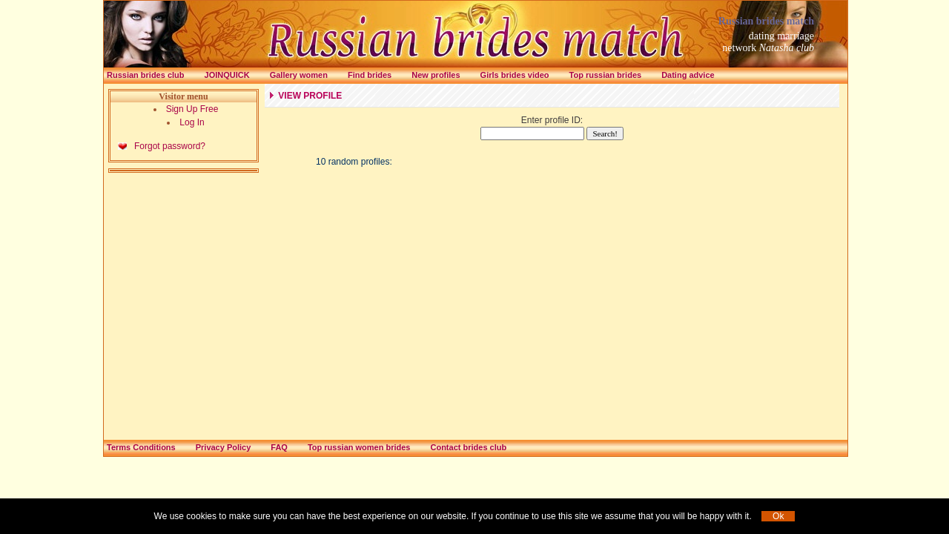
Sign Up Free (192, 109)
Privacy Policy (223, 447)
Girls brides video (514, 74)
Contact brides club (468, 447)
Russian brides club (146, 74)
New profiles (435, 74)
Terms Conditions (141, 447)
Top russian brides (605, 74)
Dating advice (688, 74)
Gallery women (299, 74)
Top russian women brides (359, 447)
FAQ (279, 447)
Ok (778, 516)
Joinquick (227, 74)
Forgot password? (169, 146)
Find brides (369, 74)
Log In (191, 122)
